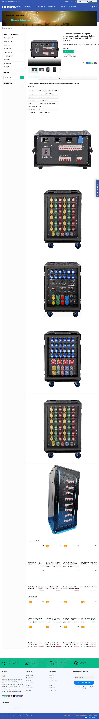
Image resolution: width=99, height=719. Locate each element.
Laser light (6, 66)
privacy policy (89, 686)
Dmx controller (72, 56)
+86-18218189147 (72, 1)
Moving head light (8, 37)
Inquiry (59, 78)
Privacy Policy (53, 690)
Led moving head (8, 41)
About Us (52, 675)
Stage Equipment (8, 56)
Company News (53, 680)
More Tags (21, 87)
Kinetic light (7, 45)
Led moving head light (31, 682)
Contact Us (52, 687)
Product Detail (33, 78)
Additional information (70, 78)
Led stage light (7, 48)
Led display (7, 59)
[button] (68, 51)
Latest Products (29, 675)
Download (52, 78)
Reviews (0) (82, 78)
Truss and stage (8, 52)
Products (52, 677)
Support (51, 685)
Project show (43, 78)
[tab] (33, 78)
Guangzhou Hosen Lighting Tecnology (20, 715)
